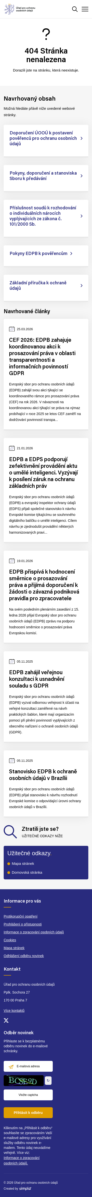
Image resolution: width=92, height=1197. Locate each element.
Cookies (10, 940)
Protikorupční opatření (21, 916)
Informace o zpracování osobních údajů (34, 932)
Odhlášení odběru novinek (24, 956)
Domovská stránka (27, 872)
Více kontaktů (14, 1011)
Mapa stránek (23, 863)
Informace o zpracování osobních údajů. (21, 1160)
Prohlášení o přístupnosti (23, 924)
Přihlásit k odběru (28, 1113)
